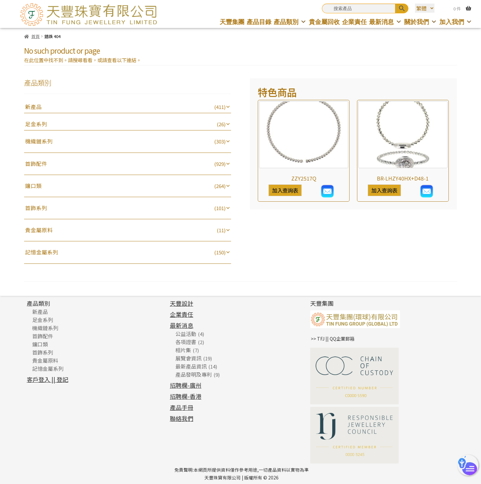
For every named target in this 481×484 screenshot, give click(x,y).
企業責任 (354, 22)
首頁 (35, 36)
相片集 (183, 350)
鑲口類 (33, 186)
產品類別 (290, 22)
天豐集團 (232, 22)
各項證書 (185, 342)
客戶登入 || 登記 (47, 379)
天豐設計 (181, 303)
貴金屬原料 (39, 230)
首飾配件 (36, 164)
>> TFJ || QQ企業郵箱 (332, 338)
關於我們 (420, 22)
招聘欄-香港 (185, 396)
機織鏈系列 (39, 141)
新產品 (33, 107)
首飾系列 (36, 208)
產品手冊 (181, 407)
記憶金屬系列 (41, 252)
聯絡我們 (181, 418)
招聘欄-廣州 (185, 385)
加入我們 (455, 22)
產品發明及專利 (193, 374)
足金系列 (36, 124)
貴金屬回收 (324, 22)
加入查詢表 (285, 190)
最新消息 (385, 22)
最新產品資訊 (191, 366)
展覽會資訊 (188, 358)
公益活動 (185, 334)
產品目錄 (259, 22)
